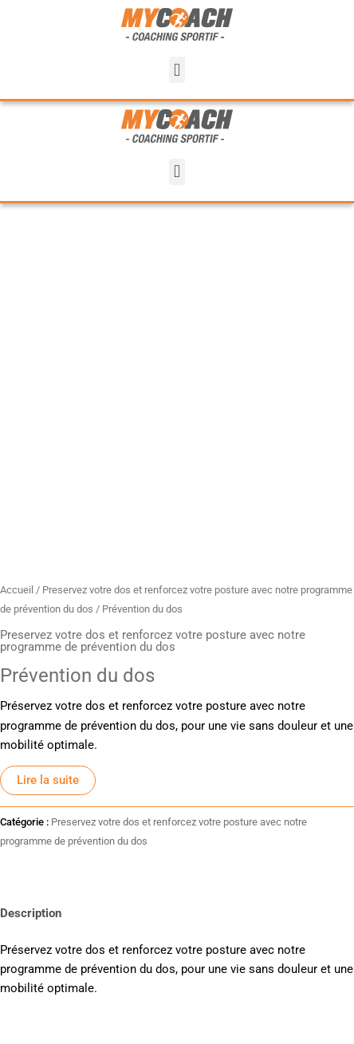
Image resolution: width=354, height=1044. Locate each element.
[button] (176, 70)
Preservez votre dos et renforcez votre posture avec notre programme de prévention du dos (152, 641)
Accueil (16, 590)
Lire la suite (48, 780)
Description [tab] (30, 913)
